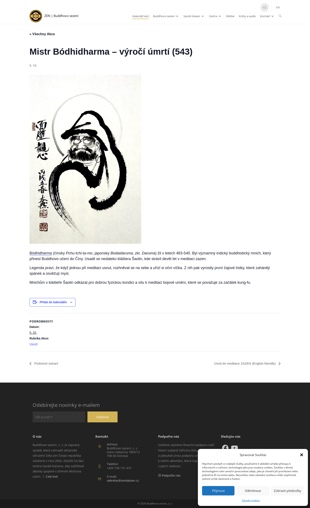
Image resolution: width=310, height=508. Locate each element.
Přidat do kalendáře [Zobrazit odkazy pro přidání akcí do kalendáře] (53, 302)
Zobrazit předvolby (287, 491)
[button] (302, 455)
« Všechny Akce (42, 34)
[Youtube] (234, 448)
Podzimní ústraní (46, 363)
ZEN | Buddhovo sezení (63, 15)
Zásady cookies (251, 500)
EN (278, 7)
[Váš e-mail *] (61, 417)
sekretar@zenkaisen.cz (123, 480)
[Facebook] (225, 448)
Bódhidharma (40, 253)
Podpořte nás (171, 476)
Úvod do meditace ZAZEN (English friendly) (244, 363)
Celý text (52, 477)
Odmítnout (253, 491)
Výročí (33, 344)
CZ (264, 7)
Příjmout (218, 491)
